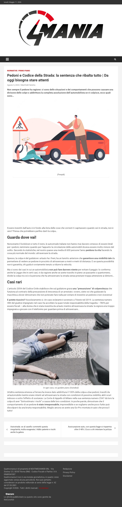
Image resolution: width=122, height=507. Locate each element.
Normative (12, 71)
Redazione (67, 469)
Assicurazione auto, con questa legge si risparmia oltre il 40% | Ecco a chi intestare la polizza (90, 428)
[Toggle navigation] (7, 59)
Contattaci (43, 488)
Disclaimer (67, 476)
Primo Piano (24, 71)
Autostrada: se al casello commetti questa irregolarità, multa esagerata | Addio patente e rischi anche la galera (33, 429)
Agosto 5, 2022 (13, 85)
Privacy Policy (69, 472)
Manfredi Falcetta (28, 85)
